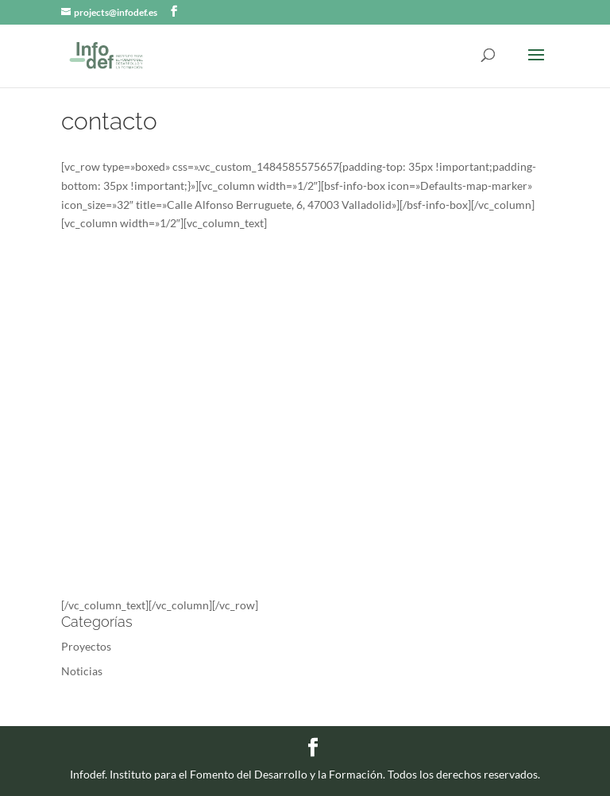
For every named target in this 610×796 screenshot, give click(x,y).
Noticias (81, 671)
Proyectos (86, 646)
